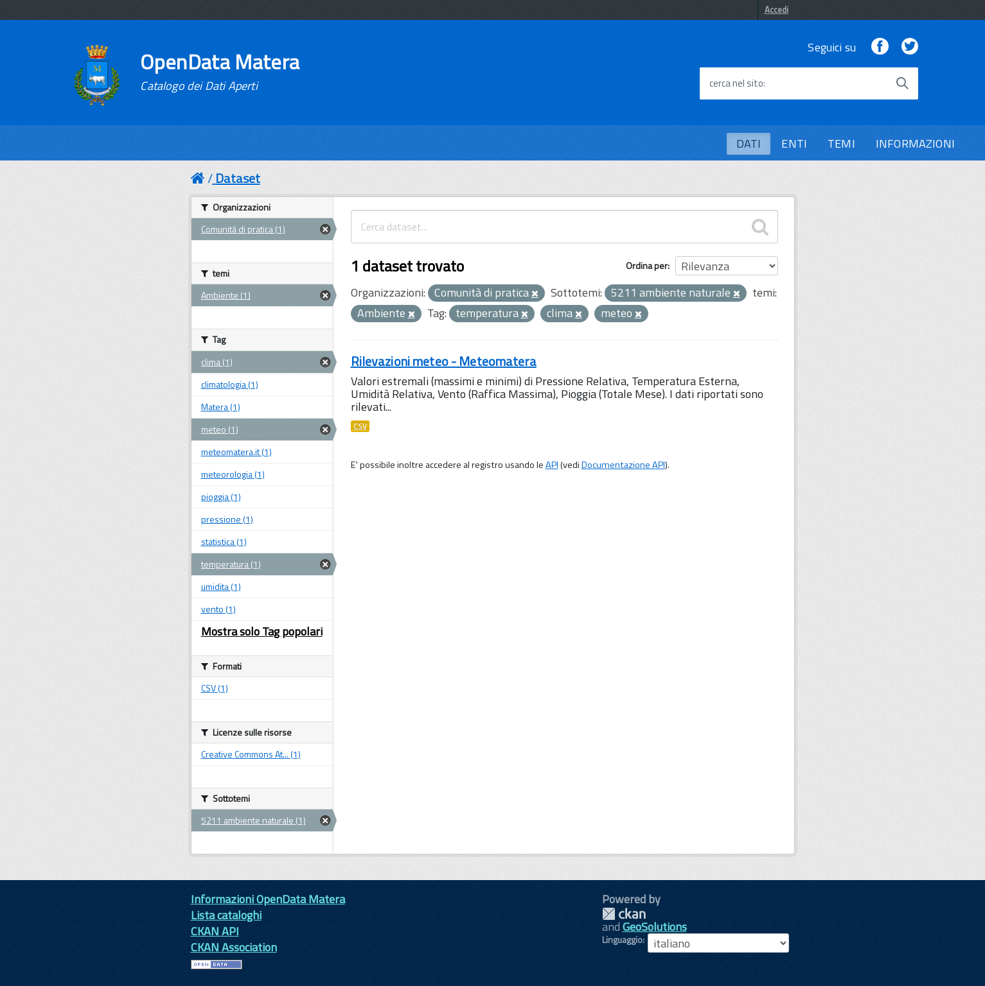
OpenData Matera (219, 71)
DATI (748, 143)
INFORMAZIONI (915, 143)
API (552, 465)
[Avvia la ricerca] (902, 83)
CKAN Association (234, 947)
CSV (360, 426)
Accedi (776, 9)
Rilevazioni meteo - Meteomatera (444, 361)
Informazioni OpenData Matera (268, 899)
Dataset (237, 178)
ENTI (794, 143)
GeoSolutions (655, 926)
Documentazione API (623, 465)
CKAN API (215, 931)
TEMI (841, 143)
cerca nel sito (736, 83)
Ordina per (647, 265)
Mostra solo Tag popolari (262, 631)
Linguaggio (622, 939)
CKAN (624, 914)
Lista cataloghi (226, 915)
